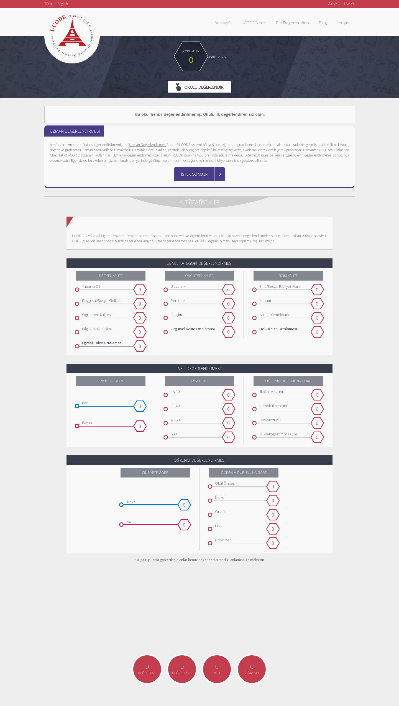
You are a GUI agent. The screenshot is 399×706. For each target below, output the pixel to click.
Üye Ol (349, 3)
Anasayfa (223, 22)
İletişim (343, 22)
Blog (323, 22)
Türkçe (49, 3)
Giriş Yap (334, 3)
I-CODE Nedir (254, 22)
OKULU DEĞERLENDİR (200, 87)
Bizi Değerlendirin (292, 22)
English (62, 3)
